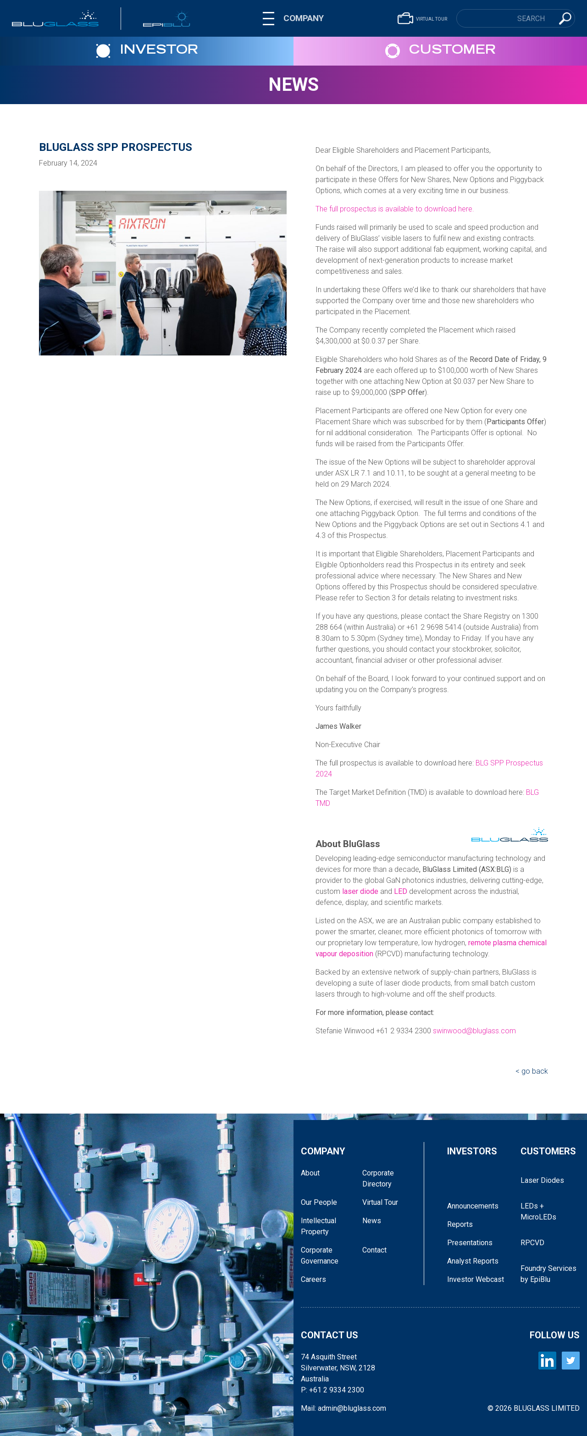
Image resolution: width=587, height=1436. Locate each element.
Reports (460, 1224)
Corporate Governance (319, 1255)
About (310, 1173)
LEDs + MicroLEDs (538, 1211)
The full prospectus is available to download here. (395, 209)
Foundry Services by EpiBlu (548, 1274)
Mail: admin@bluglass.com (343, 1408)
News (293, 84)
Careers (313, 1279)
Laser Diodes (542, 1180)
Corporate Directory (378, 1178)
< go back (531, 1071)
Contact (374, 1250)
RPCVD (532, 1242)
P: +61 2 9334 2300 (332, 1390)
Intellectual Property (318, 1226)
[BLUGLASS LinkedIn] (547, 1360)
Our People (319, 1202)
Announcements (472, 1206)
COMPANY (303, 18)
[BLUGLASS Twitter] (571, 1360)
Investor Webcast (475, 1279)
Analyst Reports (472, 1261)
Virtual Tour (380, 1202)
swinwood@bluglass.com (474, 1030)
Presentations (470, 1242)
